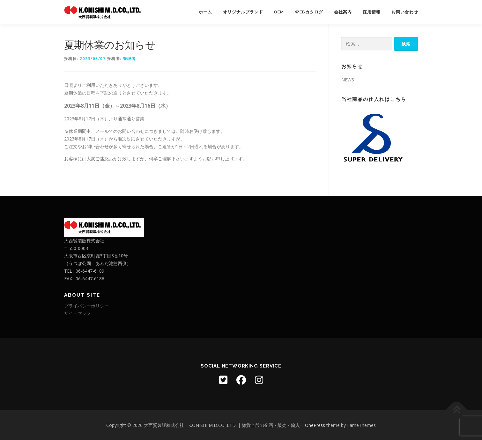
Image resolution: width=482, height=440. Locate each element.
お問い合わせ (404, 12)
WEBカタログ (309, 12)
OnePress (315, 425)
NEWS (347, 80)
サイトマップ (77, 313)
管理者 (129, 58)
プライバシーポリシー (86, 306)
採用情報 (372, 12)
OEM (279, 12)
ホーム (205, 12)
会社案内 (343, 12)
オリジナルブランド (243, 12)
